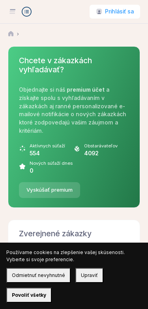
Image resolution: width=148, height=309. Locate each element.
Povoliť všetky (29, 295)
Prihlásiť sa (119, 11)
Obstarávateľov (101, 146)
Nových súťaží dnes (51, 163)
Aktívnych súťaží (47, 146)
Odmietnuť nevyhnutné (38, 275)
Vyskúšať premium (49, 190)
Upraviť (89, 275)
